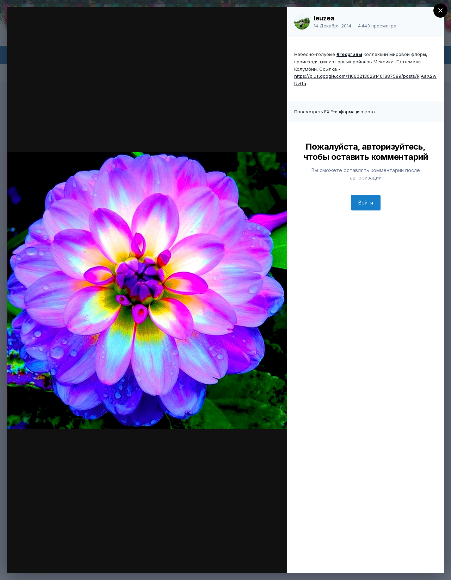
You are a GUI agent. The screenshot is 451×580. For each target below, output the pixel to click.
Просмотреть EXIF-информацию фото (334, 111)
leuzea (324, 18)
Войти (365, 203)
